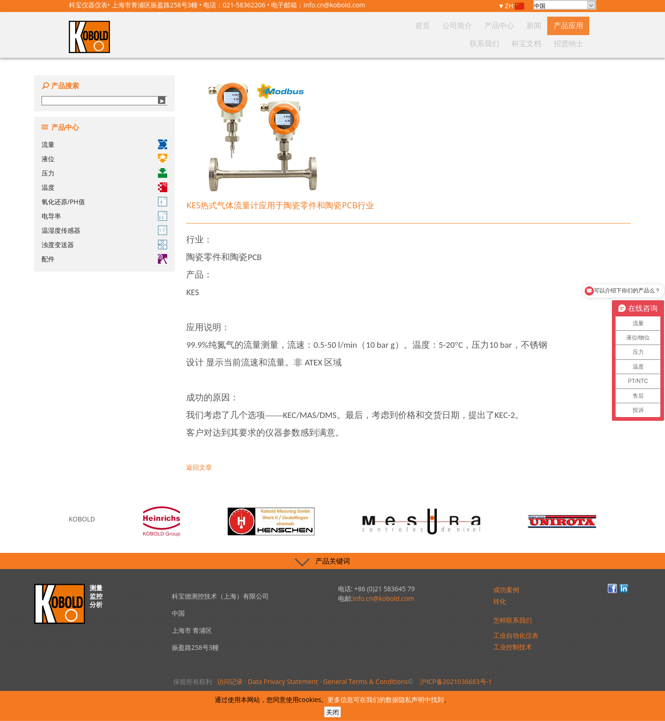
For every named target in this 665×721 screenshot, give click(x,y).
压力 (104, 173)
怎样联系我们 (512, 620)
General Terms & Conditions (365, 681)
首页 (358, 43)
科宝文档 (539, 43)
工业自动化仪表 (515, 635)
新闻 (446, 43)
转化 (499, 601)
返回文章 (199, 467)
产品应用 (473, 43)
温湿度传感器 (104, 230)
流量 (104, 144)
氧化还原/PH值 (104, 201)
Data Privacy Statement (283, 681)
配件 (104, 259)
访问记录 (230, 681)
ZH (514, 6)
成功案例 (506, 589)
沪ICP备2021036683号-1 (456, 681)
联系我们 (506, 43)
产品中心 (418, 43)
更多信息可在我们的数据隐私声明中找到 (385, 699)
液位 (104, 159)
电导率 (104, 216)
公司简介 (385, 43)
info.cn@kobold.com (334, 4)
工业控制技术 (512, 646)
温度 (104, 187)
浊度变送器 (104, 244)
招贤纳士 (573, 43)
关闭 (332, 712)
